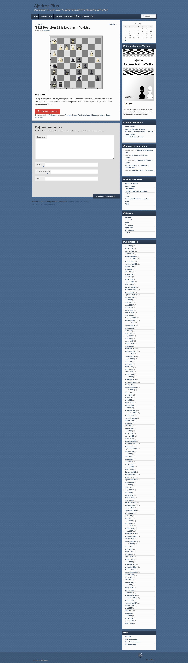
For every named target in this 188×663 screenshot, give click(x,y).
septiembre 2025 (131, 264)
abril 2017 (128, 523)
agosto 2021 (129, 390)
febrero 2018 (129, 498)
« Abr (125, 40)
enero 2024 (129, 315)
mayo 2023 (129, 336)
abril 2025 (128, 277)
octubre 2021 (129, 385)
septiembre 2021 (131, 387)
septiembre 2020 (131, 418)
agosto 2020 (129, 420)
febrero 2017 (129, 528)
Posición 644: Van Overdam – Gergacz (139, 132)
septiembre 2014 (131, 603)
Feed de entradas (131, 639)
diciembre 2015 (130, 564)
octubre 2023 (129, 323)
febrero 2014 (129, 621)
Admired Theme (150, 660)
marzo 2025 (129, 279)
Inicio (36, 16)
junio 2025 (128, 272)
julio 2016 (128, 546)
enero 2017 (129, 531)
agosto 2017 (129, 513)
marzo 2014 (129, 618)
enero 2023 (129, 346)
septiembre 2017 (131, 510)
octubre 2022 (129, 354)
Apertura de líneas (84, 115)
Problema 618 (130, 127)
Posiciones (43, 16)
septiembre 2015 (131, 572)
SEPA (127, 201)
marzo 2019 (129, 464)
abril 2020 (128, 431)
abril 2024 (128, 308)
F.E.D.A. (127, 194)
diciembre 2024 (130, 287)
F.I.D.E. (127, 196)
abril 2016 (128, 554)
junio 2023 (128, 333)
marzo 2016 (129, 557)
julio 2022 (128, 361)
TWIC (127, 204)
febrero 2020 (129, 436)
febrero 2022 (129, 374)
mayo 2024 (129, 305)
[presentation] (53, 187)
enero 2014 (129, 623)
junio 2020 (128, 426)
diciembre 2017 (130, 503)
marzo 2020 (129, 433)
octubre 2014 (129, 600)
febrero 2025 (129, 282)
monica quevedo (131, 165)
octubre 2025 (129, 261)
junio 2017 (128, 518)
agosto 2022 (129, 359)
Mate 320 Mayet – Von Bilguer (142, 170)
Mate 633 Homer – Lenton (134, 137)
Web (38, 178)
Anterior (39, 24)
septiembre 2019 (131, 449)
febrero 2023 (129, 343)
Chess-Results (130, 186)
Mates (51, 16)
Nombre (40, 165)
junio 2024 (128, 302)
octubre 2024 (129, 292)
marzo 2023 (129, 341)
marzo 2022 (129, 372)
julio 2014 (128, 608)
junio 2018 (128, 487)
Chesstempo (129, 188)
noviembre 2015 (130, 567)
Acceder (128, 637)
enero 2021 (129, 408)
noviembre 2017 (130, 505)
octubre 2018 (129, 477)
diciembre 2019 (130, 441)
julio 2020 (128, 423)
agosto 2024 (129, 297)
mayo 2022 (129, 367)
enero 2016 (129, 562)
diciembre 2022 (130, 349)
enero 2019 (129, 469)
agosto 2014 (129, 605)
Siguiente (113, 24)
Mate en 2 (128, 220)
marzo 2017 (129, 526)
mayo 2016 (129, 551)
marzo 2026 (129, 248)
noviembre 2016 (130, 536)
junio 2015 (128, 580)
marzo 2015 (129, 587)
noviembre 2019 (130, 444)
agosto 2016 (129, 544)
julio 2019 (128, 454)
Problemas (58, 16)
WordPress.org (130, 644)
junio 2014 (128, 611)
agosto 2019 (129, 451)
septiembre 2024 (131, 295)
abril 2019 (128, 462)
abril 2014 (128, 616)
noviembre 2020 (130, 413)
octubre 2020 (129, 415)
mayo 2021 (129, 397)
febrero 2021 (129, 405)
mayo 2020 (129, 428)
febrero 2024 (129, 313)
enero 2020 (129, 439)
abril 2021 (128, 400)
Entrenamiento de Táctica (72, 16)
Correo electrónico (43, 172)
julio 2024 (128, 300)
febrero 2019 (129, 467)
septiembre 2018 (131, 480)
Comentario (41, 137)
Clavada (94, 115)
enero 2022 (129, 377)
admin (102, 115)
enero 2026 (129, 254)
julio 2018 (128, 485)
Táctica (127, 233)
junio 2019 (128, 456)
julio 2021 (128, 392)
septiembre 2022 (131, 356)
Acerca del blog (87, 16)
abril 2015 (128, 585)
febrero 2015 (129, 590)
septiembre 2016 (131, 541)
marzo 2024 (129, 310)
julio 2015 (128, 577)
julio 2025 (128, 269)
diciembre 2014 (130, 595)
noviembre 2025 (130, 259)
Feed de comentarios (132, 642)
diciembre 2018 (130, 472)
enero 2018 (129, 500)
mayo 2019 (129, 459)
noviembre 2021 (130, 382)
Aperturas (128, 217)
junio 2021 (128, 395)
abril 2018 (128, 492)
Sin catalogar (130, 230)
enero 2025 (129, 284)
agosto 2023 (129, 328)
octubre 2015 (129, 569)
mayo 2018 (129, 490)
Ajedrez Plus (46, 5)
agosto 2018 (129, 482)
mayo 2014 (129, 613)
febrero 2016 (129, 559)
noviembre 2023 (130, 320)
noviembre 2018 (130, 474)
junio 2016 (128, 549)
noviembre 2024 (130, 289)
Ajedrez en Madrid (131, 183)
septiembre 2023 (131, 325)
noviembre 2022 (130, 351)
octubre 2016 (129, 539)
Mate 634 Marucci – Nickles (135, 129)
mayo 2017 (129, 521)
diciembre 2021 (130, 379)
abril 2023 (128, 338)
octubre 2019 (129, 446)
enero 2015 (129, 593)
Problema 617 (130, 134)
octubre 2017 (129, 508)
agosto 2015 (129, 575)
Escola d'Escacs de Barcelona (136, 191)
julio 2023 (128, 331)
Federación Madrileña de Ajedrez (137, 199)
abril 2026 (128, 246)
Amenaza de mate (71, 115)
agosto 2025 (129, 266)
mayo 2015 (129, 582)
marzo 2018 (129, 495)
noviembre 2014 (130, 598)
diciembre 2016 (130, 534)
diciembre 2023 (130, 318)
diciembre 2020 (130, 410)
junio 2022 (128, 364)
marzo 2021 (129, 403)
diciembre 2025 (130, 256)
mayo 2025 (129, 274)
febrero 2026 (129, 251)
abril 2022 (128, 369)
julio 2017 (128, 516)
